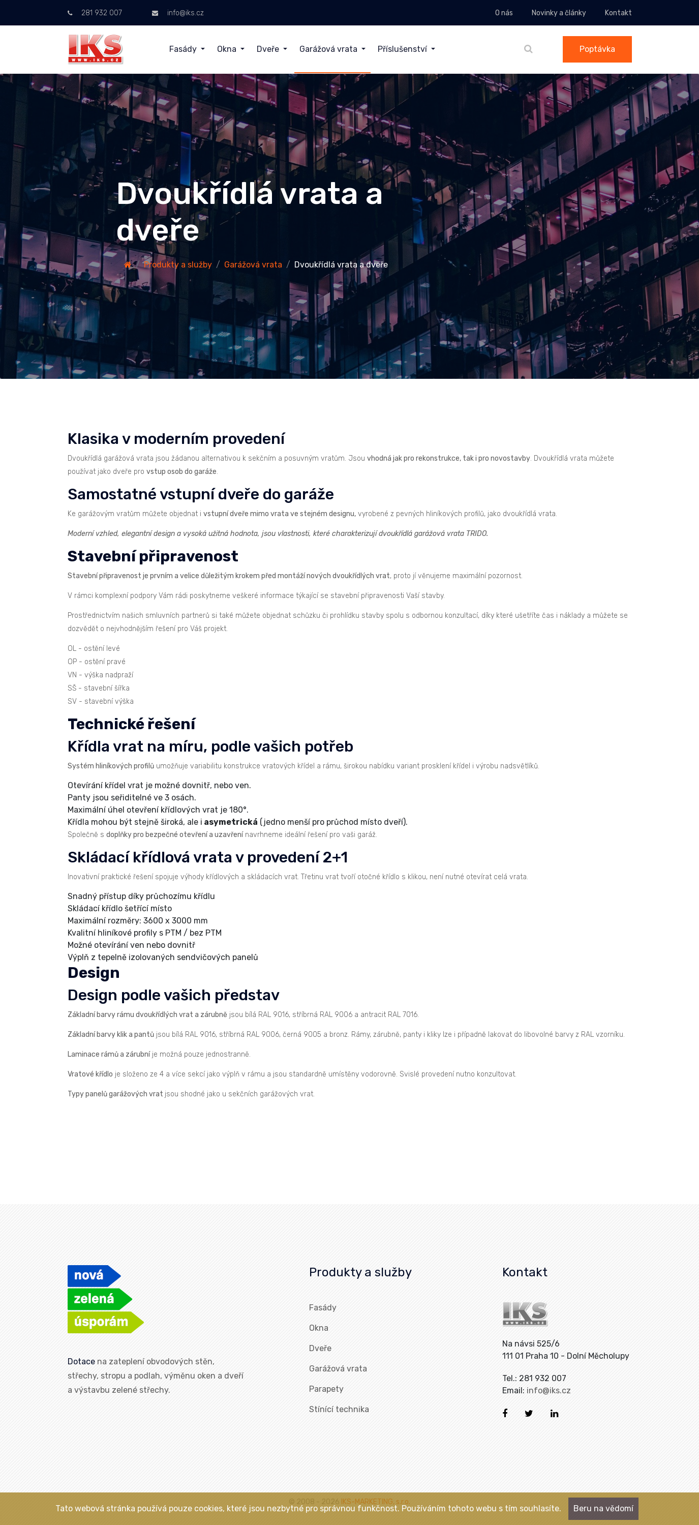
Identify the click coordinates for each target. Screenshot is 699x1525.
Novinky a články (559, 13)
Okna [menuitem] (227, 49)
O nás (504, 13)
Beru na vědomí (603, 1508)
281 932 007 (95, 13)
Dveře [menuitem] (269, 49)
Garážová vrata (253, 265)
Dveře (320, 1348)
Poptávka (597, 49)
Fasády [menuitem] (184, 49)
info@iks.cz (178, 13)
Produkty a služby (178, 265)
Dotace (81, 1361)
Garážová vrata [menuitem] (329, 49)
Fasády (323, 1307)
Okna (318, 1328)
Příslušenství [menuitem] (403, 49)
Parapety (326, 1389)
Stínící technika (339, 1409)
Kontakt (618, 13)
